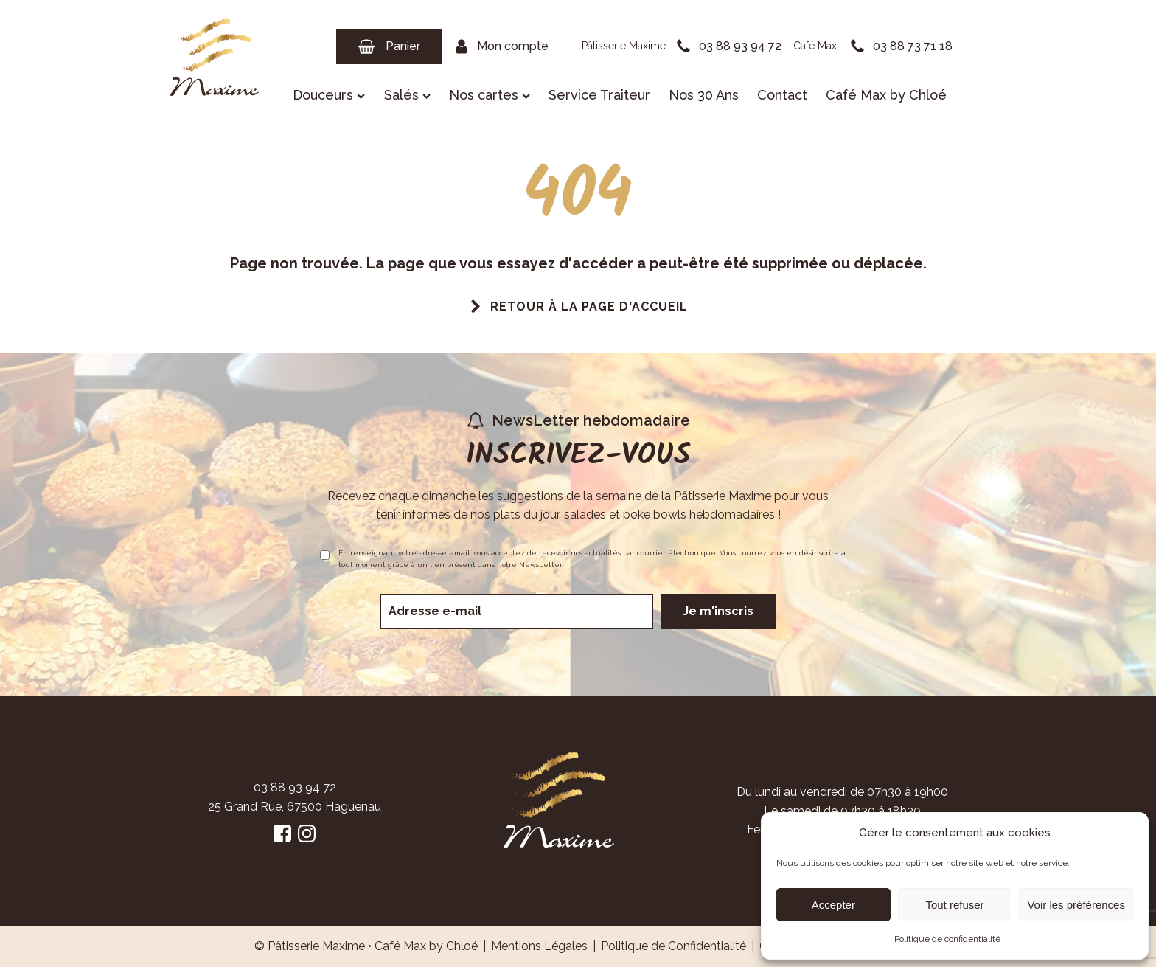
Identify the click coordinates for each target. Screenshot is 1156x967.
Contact (782, 95)
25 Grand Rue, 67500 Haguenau (294, 807)
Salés (407, 95)
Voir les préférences (1076, 904)
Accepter (833, 904)
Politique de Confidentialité (673, 946)
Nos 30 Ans (704, 95)
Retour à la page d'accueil (589, 306)
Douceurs (329, 95)
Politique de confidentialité (947, 939)
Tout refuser (954, 904)
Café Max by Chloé (886, 95)
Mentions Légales (539, 946)
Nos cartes (489, 95)
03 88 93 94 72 (295, 787)
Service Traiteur (599, 95)
